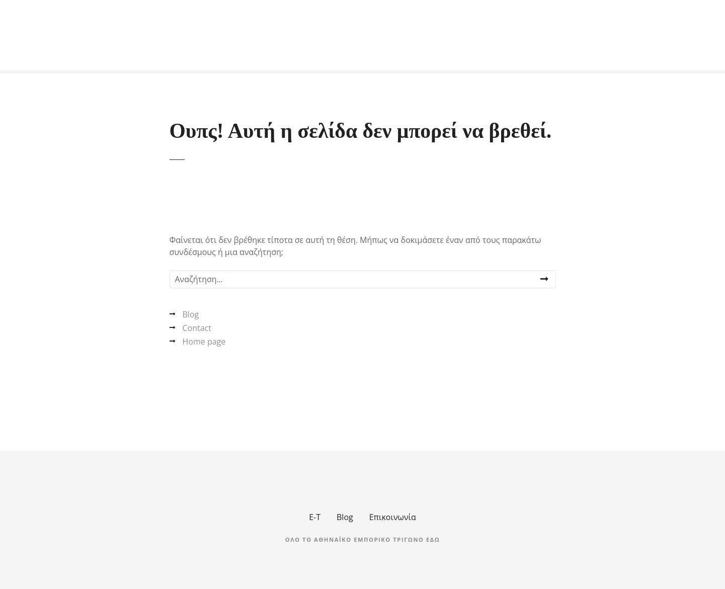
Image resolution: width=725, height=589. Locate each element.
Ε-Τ (314, 517)
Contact (197, 327)
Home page (204, 341)
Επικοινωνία (392, 517)
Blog (191, 314)
